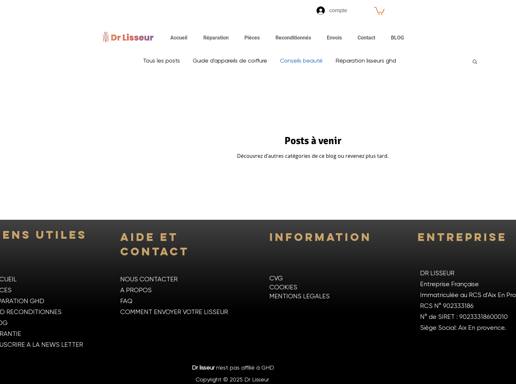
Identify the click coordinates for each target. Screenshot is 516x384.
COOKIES (283, 287)
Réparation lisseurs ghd (365, 61)
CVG (276, 278)
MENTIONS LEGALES (299, 296)
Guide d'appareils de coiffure (230, 61)
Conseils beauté (301, 61)
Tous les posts (161, 61)
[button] (379, 10)
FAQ (126, 301)
